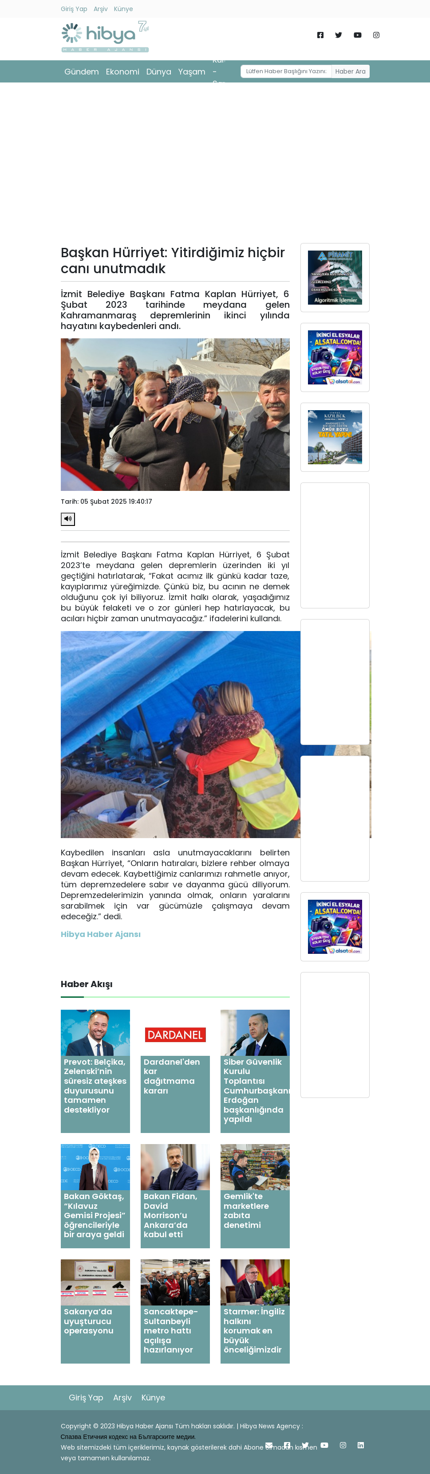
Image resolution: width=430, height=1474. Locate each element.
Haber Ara (350, 71)
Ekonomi (122, 71)
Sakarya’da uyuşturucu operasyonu (89, 1321)
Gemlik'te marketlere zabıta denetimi (246, 1211)
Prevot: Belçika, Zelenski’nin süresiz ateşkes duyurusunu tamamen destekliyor (95, 1085)
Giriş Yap (74, 8)
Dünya (158, 71)
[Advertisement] (215, 166)
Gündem (81, 71)
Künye (123, 8)
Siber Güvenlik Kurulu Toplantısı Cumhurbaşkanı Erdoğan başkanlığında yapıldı (257, 1090)
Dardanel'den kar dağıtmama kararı (172, 1076)
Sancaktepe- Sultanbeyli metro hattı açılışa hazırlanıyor (171, 1330)
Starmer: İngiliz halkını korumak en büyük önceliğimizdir (254, 1330)
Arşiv (101, 8)
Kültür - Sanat (224, 71)
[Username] (286, 71)
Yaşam (191, 71)
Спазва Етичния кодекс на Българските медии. (128, 1436)
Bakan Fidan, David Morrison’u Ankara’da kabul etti (170, 1215)
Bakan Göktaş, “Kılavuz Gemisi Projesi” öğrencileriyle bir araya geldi (95, 1215)
